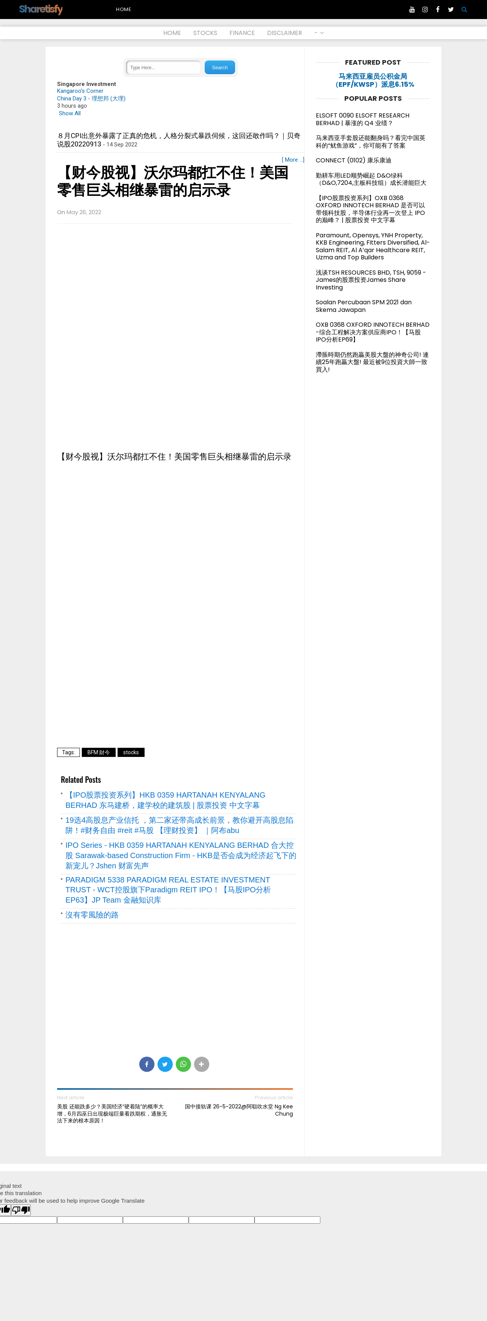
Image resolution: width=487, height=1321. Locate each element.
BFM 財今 (99, 752)
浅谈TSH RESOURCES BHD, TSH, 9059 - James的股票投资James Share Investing (371, 280)
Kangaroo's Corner (80, 90)
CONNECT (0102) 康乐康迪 (354, 160)
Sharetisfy (40, 9)
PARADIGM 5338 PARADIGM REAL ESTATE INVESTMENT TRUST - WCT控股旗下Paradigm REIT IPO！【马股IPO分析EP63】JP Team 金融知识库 (168, 890)
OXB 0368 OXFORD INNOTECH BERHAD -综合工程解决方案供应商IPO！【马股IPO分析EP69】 (373, 332)
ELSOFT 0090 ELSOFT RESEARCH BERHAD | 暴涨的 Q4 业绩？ (362, 119)
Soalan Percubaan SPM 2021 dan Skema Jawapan (364, 306)
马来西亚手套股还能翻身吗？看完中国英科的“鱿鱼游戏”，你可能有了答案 (370, 142)
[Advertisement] (175, 284)
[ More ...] (293, 159)
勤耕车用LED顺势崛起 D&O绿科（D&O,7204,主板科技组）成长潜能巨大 (371, 179)
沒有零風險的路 (92, 915)
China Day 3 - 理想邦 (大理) (91, 98)
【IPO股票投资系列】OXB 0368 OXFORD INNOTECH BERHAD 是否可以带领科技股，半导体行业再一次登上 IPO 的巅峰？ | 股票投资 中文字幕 (370, 209)
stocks (131, 752)
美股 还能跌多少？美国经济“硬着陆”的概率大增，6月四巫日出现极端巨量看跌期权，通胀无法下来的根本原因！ (112, 1113)
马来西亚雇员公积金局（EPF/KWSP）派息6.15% (373, 80)
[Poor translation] (21, 1210)
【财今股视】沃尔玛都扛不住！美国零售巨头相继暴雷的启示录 (172, 181)
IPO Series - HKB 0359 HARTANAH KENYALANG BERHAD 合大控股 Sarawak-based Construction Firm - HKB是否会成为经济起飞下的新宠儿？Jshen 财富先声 (180, 855)
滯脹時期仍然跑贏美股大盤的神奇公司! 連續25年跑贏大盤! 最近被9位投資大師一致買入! (372, 362)
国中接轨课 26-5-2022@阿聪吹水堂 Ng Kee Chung (239, 1110)
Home (124, 9)
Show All (70, 113)
